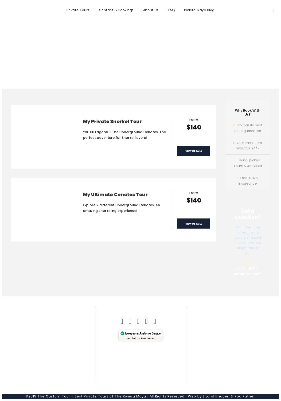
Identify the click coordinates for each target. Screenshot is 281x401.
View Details (193, 151)
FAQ (171, 10)
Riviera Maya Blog (199, 10)
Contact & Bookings (116, 10)
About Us (151, 10)
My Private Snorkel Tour (112, 121)
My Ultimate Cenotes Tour (115, 194)
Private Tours (78, 10)
